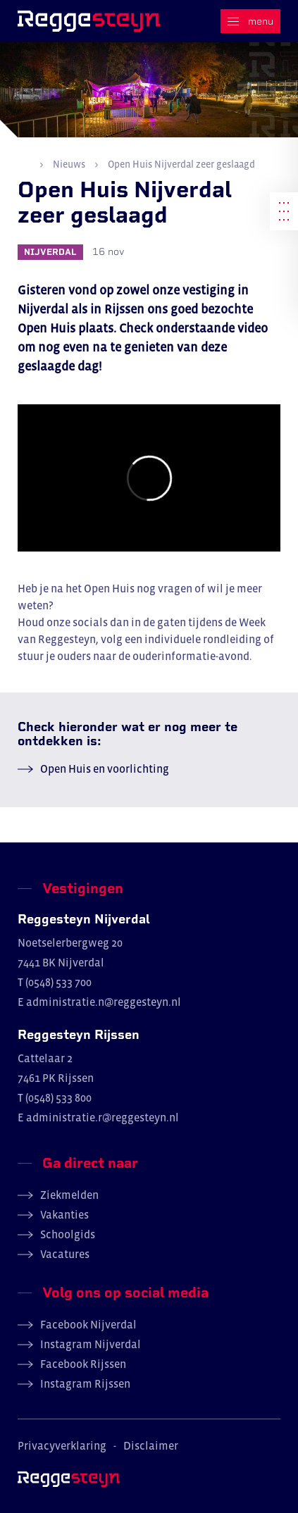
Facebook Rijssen (83, 1363)
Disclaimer (150, 1445)
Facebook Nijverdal (88, 1324)
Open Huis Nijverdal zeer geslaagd (180, 164)
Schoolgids (67, 1234)
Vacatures (64, 1253)
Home (24, 163)
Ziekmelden (69, 1194)
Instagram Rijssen (85, 1383)
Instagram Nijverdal (90, 1344)
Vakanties (64, 1214)
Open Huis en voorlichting (104, 768)
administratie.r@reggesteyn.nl (102, 1117)
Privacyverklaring (62, 1445)
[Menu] (250, 21)
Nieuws (69, 164)
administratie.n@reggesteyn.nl (103, 1001)
